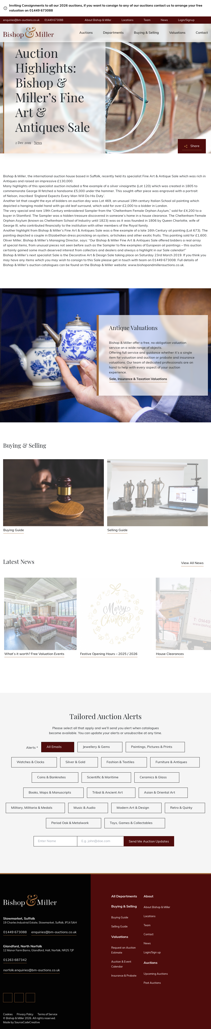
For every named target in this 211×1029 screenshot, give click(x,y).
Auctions (86, 33)
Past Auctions (152, 983)
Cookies (8, 1014)
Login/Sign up (152, 952)
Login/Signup (186, 20)
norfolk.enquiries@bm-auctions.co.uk (31, 970)
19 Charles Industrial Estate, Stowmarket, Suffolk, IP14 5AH (40, 922)
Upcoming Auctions (156, 974)
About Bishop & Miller (98, 20)
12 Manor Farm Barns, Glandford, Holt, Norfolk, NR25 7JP (38, 950)
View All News (192, 563)
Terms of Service (47, 1014)
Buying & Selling (146, 33)
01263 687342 (15, 960)
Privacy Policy (25, 1014)
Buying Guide (119, 917)
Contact (202, 33)
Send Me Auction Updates (149, 841)
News (164, 20)
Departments (113, 33)
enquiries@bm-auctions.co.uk (21, 20)
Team (147, 20)
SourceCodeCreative (27, 1022)
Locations (127, 20)
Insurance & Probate (123, 976)
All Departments (124, 896)
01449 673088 (54, 20)
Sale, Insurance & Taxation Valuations (138, 379)
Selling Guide (119, 926)
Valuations (177, 33)
